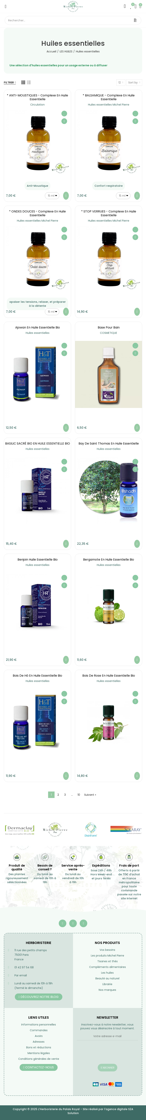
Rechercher (135, 20)
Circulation (37, 105)
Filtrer (9, 82)
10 (79, 795)
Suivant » (90, 795)
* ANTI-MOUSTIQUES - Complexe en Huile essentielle (37, 97)
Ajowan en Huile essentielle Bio (37, 327)
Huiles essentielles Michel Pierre (108, 105)
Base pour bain (109, 327)
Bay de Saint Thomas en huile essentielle (109, 443)
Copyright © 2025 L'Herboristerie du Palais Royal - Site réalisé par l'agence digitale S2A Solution (73, 1111)
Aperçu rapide (64, 121)
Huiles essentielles (37, 333)
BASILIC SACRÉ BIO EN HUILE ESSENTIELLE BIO (37, 443)
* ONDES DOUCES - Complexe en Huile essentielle (37, 213)
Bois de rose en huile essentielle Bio (108, 675)
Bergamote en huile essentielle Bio (108, 559)
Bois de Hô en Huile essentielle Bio (37, 675)
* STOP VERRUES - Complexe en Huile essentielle (108, 213)
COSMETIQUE (108, 333)
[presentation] (106, 1054)
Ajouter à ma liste (64, 113)
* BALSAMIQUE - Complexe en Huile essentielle (109, 97)
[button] (39, 996)
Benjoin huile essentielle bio (37, 559)
